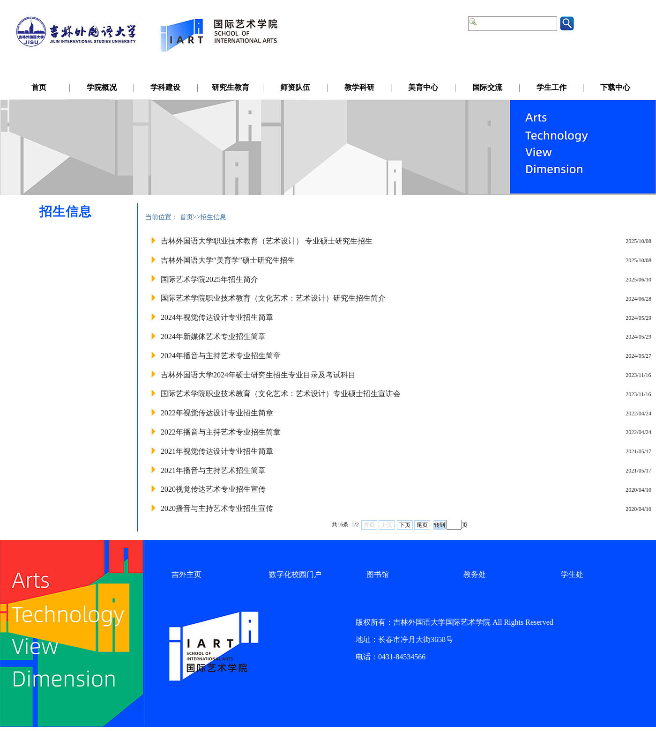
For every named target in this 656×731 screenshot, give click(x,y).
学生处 (572, 574)
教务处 (474, 574)
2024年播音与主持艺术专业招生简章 (221, 356)
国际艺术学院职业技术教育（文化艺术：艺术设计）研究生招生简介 (273, 298)
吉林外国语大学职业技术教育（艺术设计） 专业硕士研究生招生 (267, 241)
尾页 (422, 525)
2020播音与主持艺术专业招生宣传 (217, 508)
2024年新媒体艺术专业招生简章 (213, 336)
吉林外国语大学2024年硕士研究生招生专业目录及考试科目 (258, 375)
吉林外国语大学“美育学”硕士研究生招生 (228, 260)
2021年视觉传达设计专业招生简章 (217, 451)
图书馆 (377, 574)
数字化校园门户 (295, 574)
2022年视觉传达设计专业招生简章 (217, 413)
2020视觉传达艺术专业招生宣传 (213, 489)
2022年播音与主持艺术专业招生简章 (221, 432)
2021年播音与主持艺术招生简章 (213, 470)
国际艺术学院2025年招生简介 (209, 279)
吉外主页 (186, 574)
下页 (404, 525)
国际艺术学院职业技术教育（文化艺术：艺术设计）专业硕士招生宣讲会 (281, 394)
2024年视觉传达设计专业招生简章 (217, 317)
